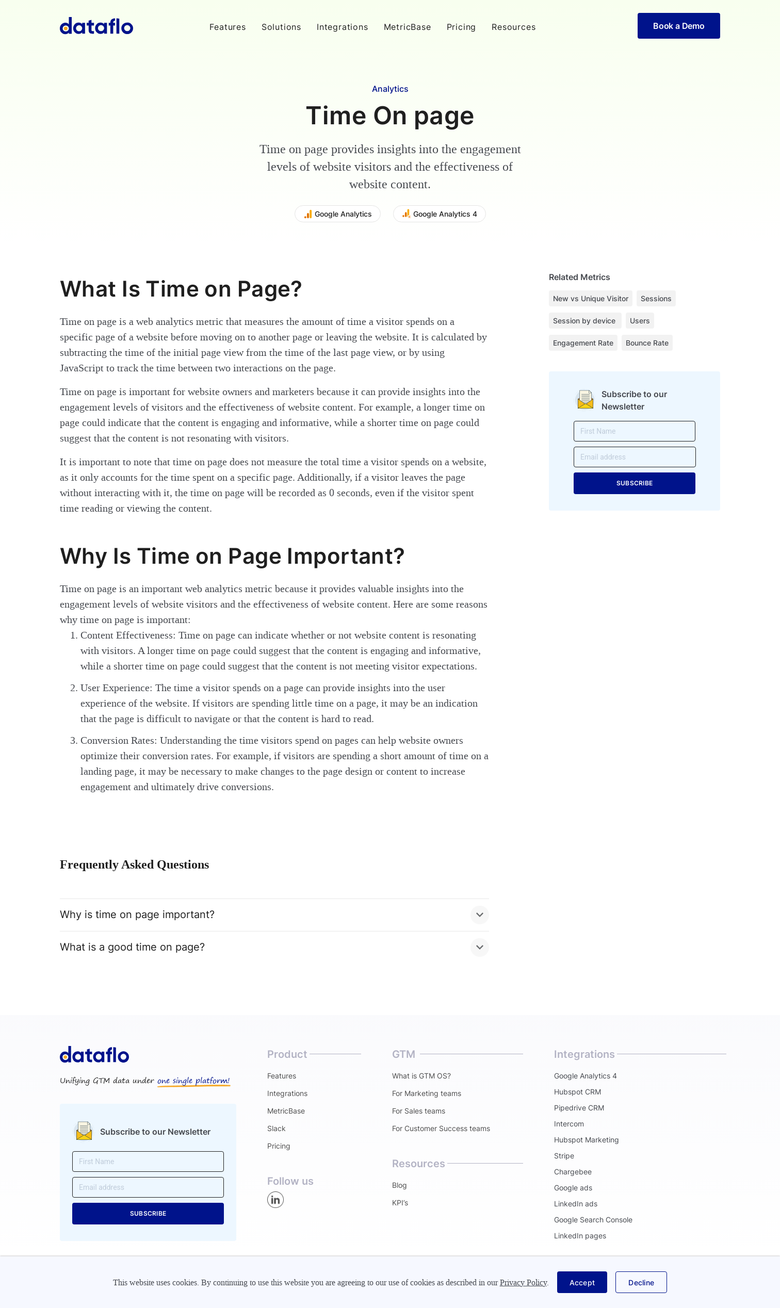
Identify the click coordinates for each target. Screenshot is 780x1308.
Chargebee (573, 1171)
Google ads (573, 1187)
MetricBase (407, 27)
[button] (227, 27)
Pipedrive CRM (579, 1107)
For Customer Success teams (441, 1128)
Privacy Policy (523, 1282)
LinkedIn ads (575, 1203)
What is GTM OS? (421, 1075)
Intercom (569, 1123)
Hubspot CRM (577, 1091)
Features (281, 1075)
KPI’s (400, 1202)
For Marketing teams (426, 1093)
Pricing (462, 27)
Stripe (564, 1155)
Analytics (390, 89)
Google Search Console (593, 1219)
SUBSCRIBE (634, 483)
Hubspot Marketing (586, 1139)
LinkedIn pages (580, 1235)
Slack (276, 1128)
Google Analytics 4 (585, 1075)
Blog (399, 1185)
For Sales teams (418, 1110)
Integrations (342, 27)
